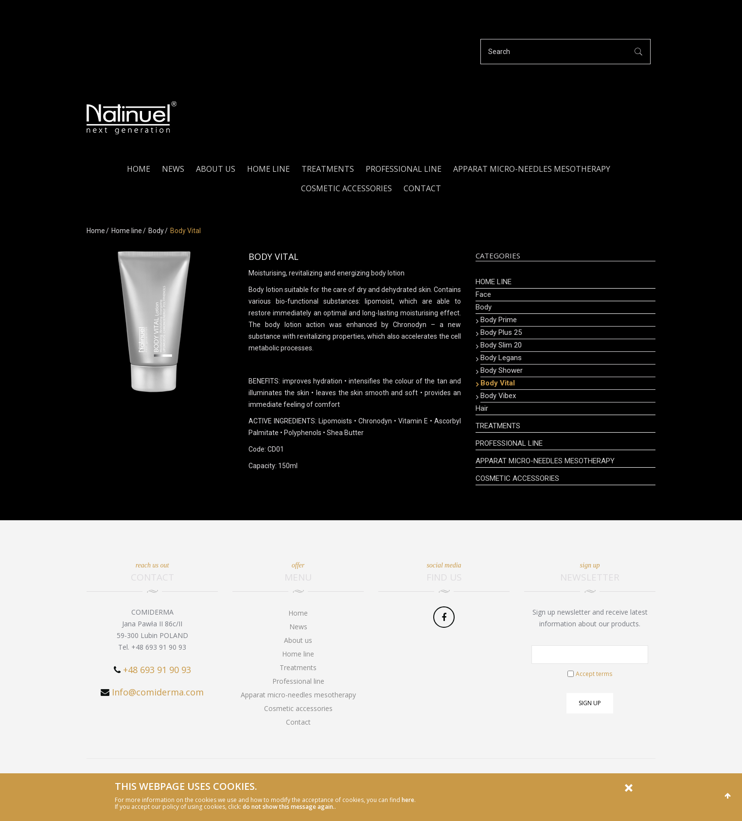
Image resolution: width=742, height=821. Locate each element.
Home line (268, 169)
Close (629, 788)
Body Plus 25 (501, 332)
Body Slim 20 (501, 345)
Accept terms (594, 674)
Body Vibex (498, 395)
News (173, 169)
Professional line (404, 169)
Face (483, 294)
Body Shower (501, 370)
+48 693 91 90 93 (157, 669)
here (408, 800)
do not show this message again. (289, 807)
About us (215, 169)
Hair (482, 408)
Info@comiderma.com (158, 692)
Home (138, 169)
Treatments (327, 169)
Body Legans (501, 357)
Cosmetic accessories (346, 188)
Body (156, 231)
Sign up (590, 703)
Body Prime (498, 319)
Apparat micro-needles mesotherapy (531, 169)
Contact (422, 188)
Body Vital (497, 383)
